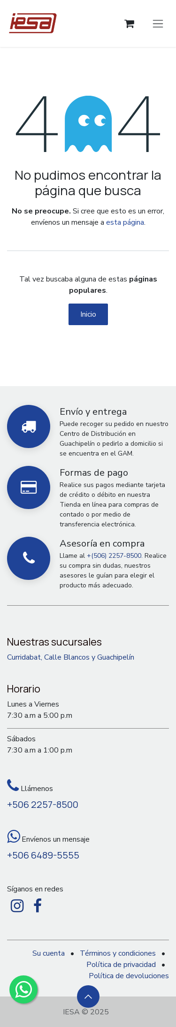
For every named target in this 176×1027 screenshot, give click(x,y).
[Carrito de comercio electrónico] (129, 24)
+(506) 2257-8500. (115, 555)
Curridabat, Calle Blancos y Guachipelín (70, 657)
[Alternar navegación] (158, 23)
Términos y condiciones (118, 953)
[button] (88, 996)
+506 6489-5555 (43, 855)
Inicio (88, 314)
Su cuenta (48, 953)
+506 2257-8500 (42, 804)
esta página (125, 222)
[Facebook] (37, 906)
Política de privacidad (121, 964)
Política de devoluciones (129, 976)
